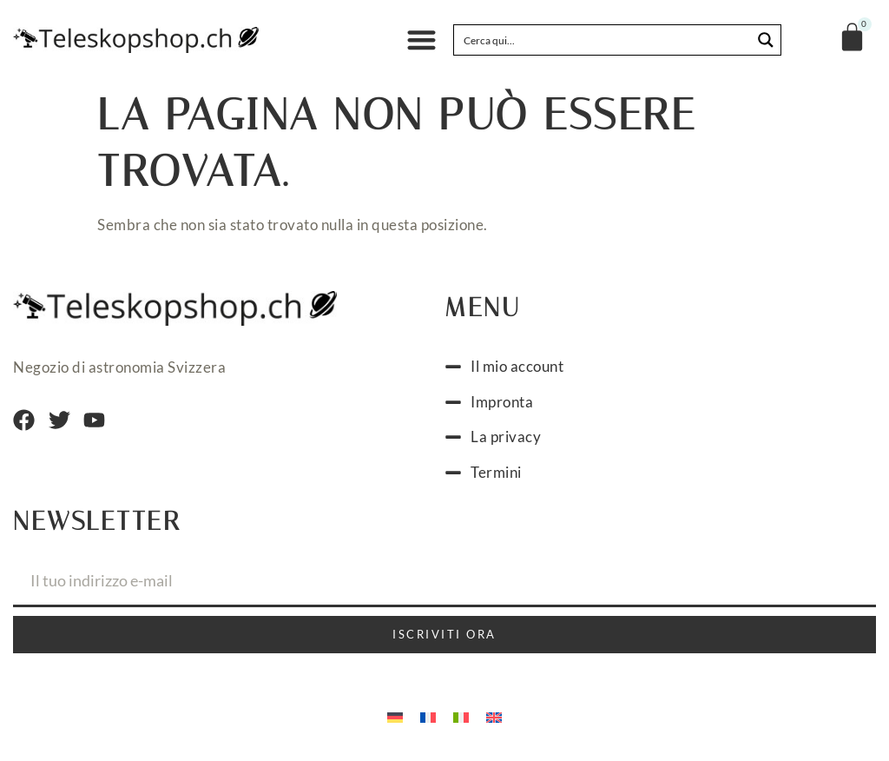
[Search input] (603, 40)
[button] (421, 40)
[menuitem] (395, 716)
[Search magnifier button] (765, 40)
